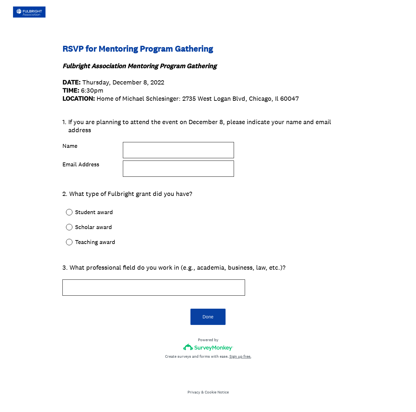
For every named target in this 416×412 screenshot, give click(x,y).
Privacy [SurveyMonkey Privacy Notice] (194, 392)
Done (208, 317)
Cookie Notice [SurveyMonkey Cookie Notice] (217, 392)
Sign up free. (240, 356)
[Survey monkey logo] (208, 347)
